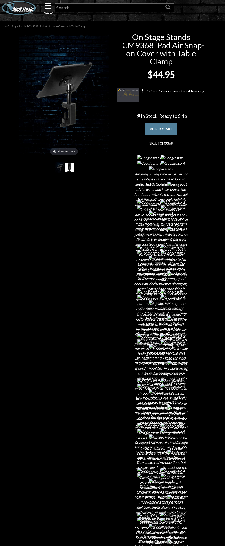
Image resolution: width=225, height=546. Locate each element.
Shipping (112, 484)
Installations (41, 523)
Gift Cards (112, 507)
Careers (41, 492)
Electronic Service (41, 538)
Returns (112, 492)
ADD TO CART (161, 129)
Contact (41, 484)
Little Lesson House (41, 507)
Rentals (41, 515)
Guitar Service (41, 530)
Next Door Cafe (41, 500)
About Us (41, 477)
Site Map (112, 523)
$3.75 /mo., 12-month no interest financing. (161, 96)
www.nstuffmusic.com (187, 507)
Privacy (112, 500)
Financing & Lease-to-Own (112, 477)
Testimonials (112, 515)
